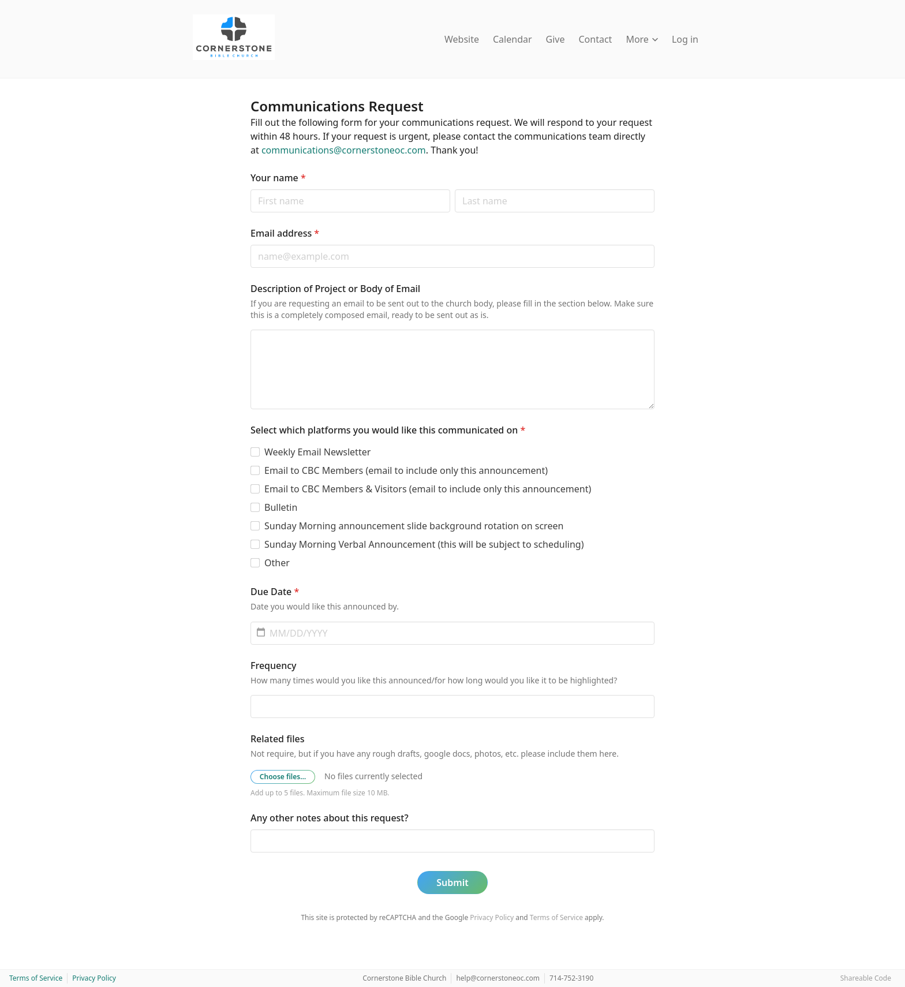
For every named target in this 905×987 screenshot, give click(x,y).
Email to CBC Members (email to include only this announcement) (406, 470)
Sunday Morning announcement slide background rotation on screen (413, 526)
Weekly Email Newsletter (317, 452)
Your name (278, 177)
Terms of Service (556, 917)
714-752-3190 (571, 978)
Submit (452, 882)
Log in (685, 39)
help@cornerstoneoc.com (498, 978)
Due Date (274, 591)
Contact (595, 39)
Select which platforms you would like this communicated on (387, 430)
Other (277, 563)
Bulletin (280, 507)
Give (555, 39)
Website (461, 39)
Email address (284, 233)
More (642, 39)
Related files (277, 738)
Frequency (273, 665)
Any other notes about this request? (329, 818)
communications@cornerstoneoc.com (343, 150)
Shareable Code (865, 978)
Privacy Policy (492, 917)
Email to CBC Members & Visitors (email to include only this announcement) (427, 489)
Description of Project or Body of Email (335, 288)
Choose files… (283, 777)
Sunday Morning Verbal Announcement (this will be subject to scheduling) (424, 544)
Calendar (512, 39)
